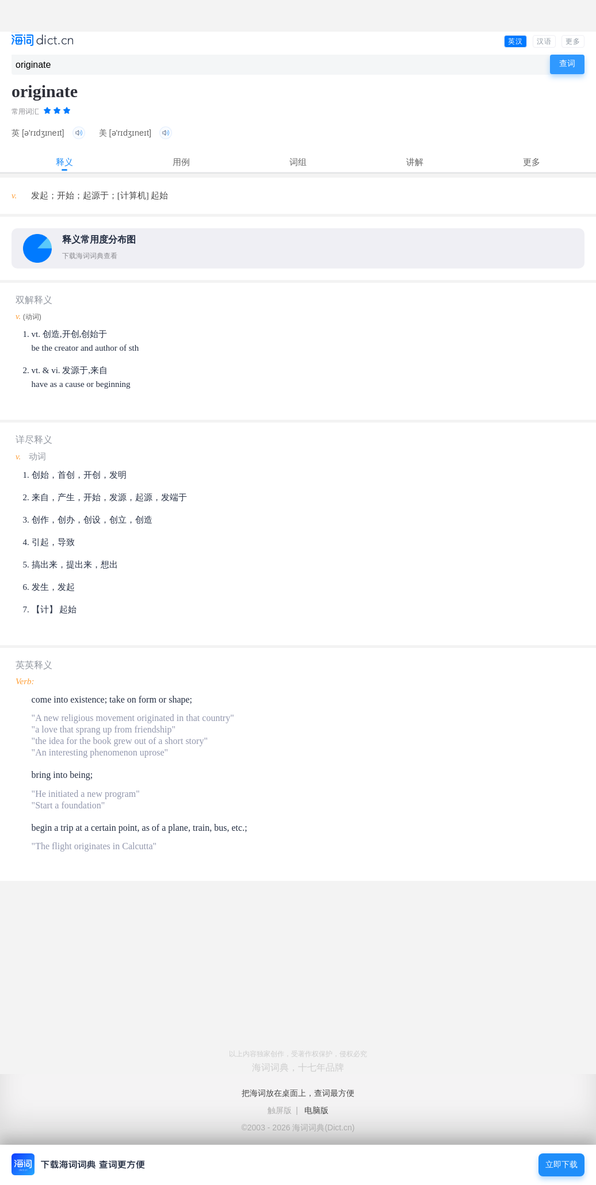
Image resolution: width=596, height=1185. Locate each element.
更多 (573, 41)
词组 (298, 162)
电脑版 (316, 1110)
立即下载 (561, 1164)
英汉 (515, 41)
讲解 (414, 162)
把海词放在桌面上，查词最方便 (298, 1093)
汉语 (544, 41)
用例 (181, 162)
